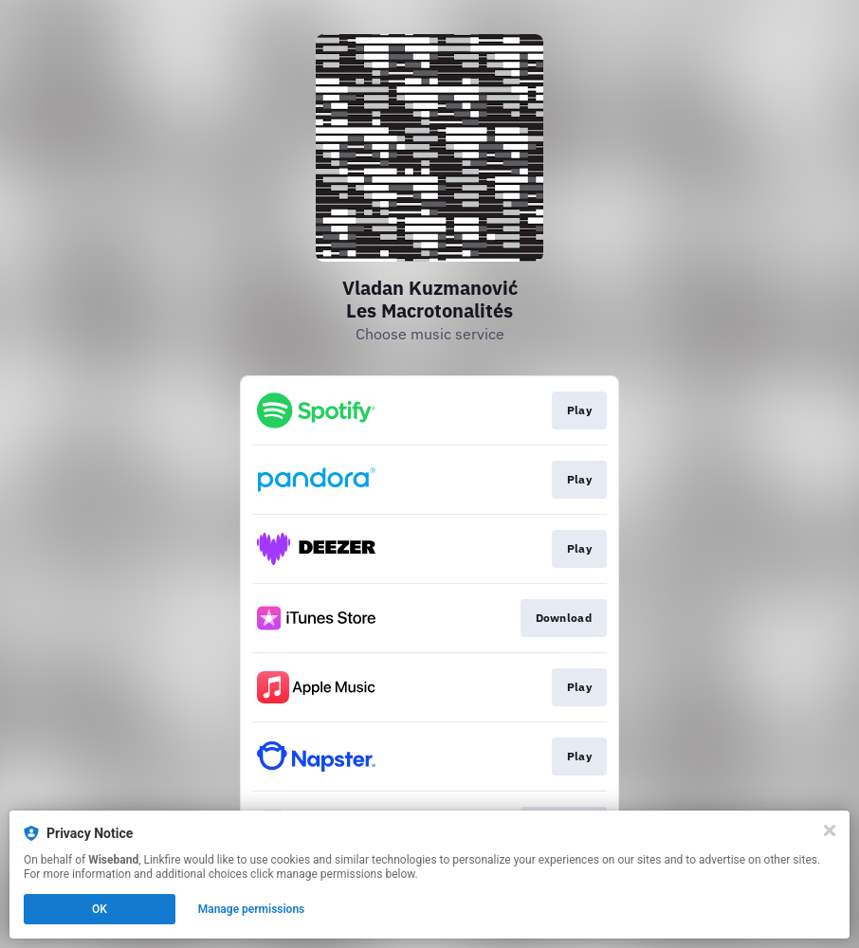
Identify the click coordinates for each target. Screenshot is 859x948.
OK (99, 909)
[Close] (829, 830)
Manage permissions (251, 909)
